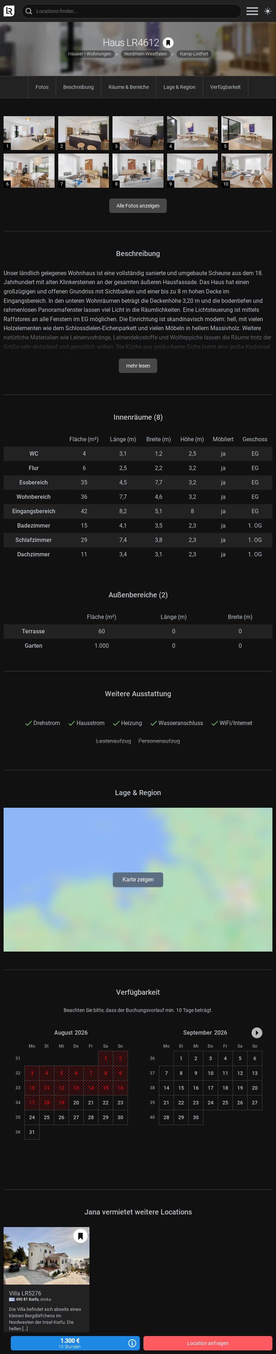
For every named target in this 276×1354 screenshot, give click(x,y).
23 (120, 1102)
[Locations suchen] (132, 11)
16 (196, 1088)
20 (76, 1102)
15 (181, 1088)
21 (91, 1102)
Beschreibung (78, 87)
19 (240, 1088)
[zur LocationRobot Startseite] (7, 11)
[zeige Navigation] (252, 11)
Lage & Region (180, 87)
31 (32, 1132)
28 (91, 1117)
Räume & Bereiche (129, 87)
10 (210, 1073)
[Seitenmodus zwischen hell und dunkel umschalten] (267, 11)
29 (106, 1117)
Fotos (42, 87)
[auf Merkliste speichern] (168, 42)
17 (210, 1088)
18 (225, 1088)
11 (225, 1073)
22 (106, 1102)
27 (76, 1117)
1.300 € (75, 1343)
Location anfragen (208, 1343)
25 (47, 1117)
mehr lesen (138, 366)
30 (120, 1117)
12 (240, 1073)
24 (32, 1117)
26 (61, 1117)
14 (166, 1088)
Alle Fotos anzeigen (138, 206)
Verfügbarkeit (225, 87)
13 (255, 1073)
